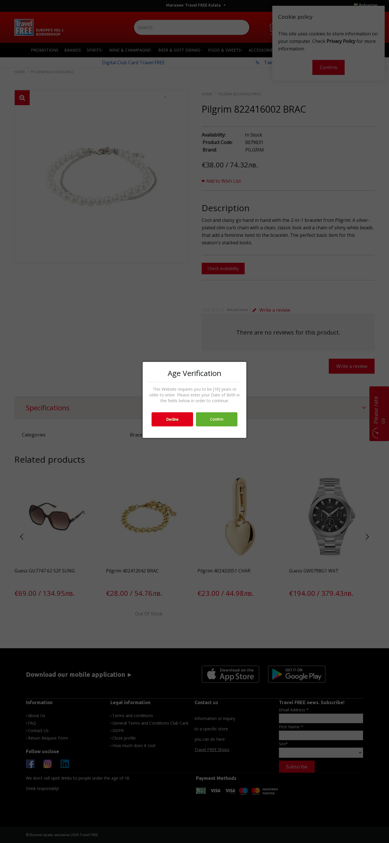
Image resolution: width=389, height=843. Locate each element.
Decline (172, 419)
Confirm (216, 419)
